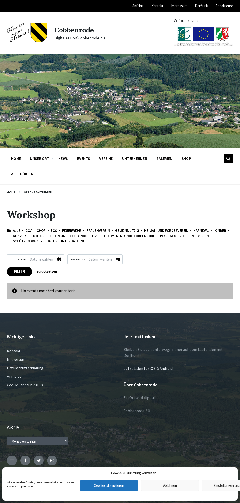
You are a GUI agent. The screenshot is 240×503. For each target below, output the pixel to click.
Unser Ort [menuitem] (39, 158)
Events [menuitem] (83, 158)
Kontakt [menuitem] (157, 6)
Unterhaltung (72, 241)
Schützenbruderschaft (34, 241)
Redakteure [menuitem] (224, 6)
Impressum (16, 359)
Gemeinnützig (127, 230)
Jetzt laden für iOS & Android (148, 368)
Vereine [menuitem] (106, 158)
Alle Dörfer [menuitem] (22, 173)
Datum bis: (78, 259)
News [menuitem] (63, 158)
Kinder (220, 230)
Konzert (20, 236)
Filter (19, 271)
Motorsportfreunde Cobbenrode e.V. (65, 236)
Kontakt (14, 351)
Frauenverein (98, 230)
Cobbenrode (74, 29)
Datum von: (19, 259)
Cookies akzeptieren (109, 485)
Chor (41, 230)
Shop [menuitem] (186, 158)
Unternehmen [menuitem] (134, 158)
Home (11, 192)
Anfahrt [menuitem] (138, 6)
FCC (54, 230)
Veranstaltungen (38, 192)
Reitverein (200, 236)
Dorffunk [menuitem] (201, 6)
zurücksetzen (47, 271)
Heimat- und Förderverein (166, 230)
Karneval (202, 230)
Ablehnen (170, 485)
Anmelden (15, 376)
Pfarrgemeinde (173, 236)
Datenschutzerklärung (25, 367)
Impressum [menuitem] (179, 6)
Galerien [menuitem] (164, 158)
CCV (29, 230)
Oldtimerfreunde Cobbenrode (128, 236)
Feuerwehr (71, 230)
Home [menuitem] (16, 158)
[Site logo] (27, 40)
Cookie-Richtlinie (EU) (25, 384)
